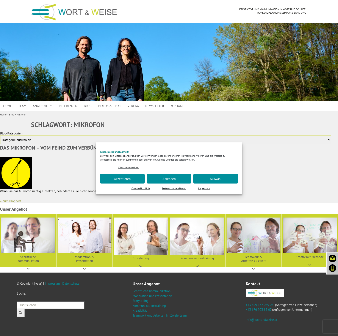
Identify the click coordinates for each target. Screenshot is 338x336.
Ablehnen (169, 179)
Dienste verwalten (128, 167)
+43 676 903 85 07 (258, 310)
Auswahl (215, 179)
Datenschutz (70, 283)
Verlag (133, 106)
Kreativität (140, 310)
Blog (87, 106)
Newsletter (154, 106)
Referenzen (68, 106)
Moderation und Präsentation (152, 296)
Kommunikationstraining (149, 306)
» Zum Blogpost (10, 201)
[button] (28, 240)
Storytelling (141, 301)
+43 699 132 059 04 (259, 305)
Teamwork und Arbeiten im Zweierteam (160, 315)
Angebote (42, 106)
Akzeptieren (122, 179)
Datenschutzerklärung (174, 188)
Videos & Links (109, 106)
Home (7, 106)
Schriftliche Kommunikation (152, 291)
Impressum (204, 188)
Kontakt (177, 106)
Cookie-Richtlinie (140, 188)
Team (22, 106)
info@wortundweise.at (261, 320)
